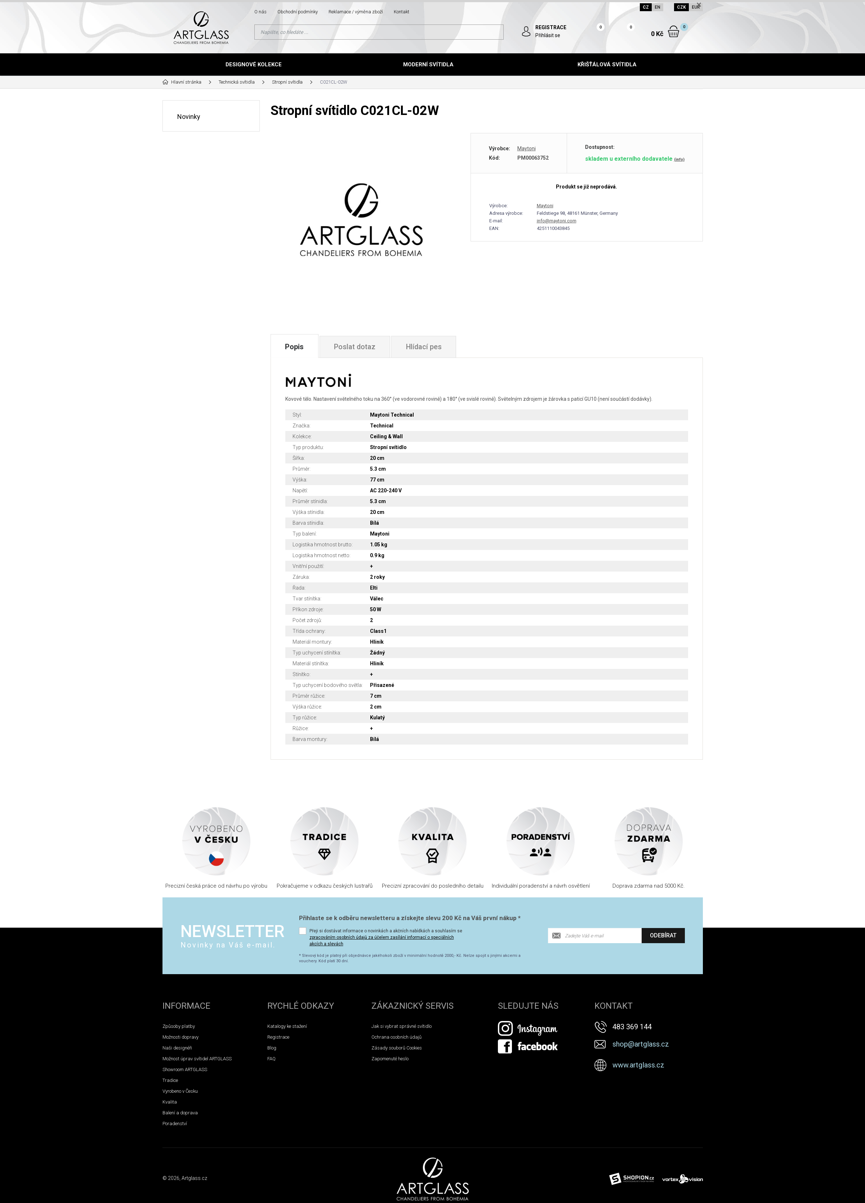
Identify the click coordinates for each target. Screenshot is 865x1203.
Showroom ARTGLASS (184, 1075)
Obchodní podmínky (297, 11)
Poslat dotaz (355, 355)
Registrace (278, 1043)
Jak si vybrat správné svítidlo (401, 1032)
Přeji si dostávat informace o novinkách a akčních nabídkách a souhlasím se (385, 943)
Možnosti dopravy (180, 1043)
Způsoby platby (178, 1032)
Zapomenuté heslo (390, 1064)
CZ (646, 7)
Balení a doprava (180, 1118)
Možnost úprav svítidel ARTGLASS (197, 1064)
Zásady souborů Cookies (396, 1053)
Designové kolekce (254, 64)
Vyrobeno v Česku (180, 1097)
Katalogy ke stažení (287, 1032)
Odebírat (663, 941)
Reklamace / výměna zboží (356, 11)
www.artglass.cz (638, 1070)
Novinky (188, 116)
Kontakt (401, 11)
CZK (681, 7)
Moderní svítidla (428, 64)
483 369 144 (632, 1032)
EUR (696, 7)
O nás (260, 11)
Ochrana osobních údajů (396, 1043)
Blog (271, 1053)
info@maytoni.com (556, 220)
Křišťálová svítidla (607, 64)
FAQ (271, 1064)
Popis (294, 355)
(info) (679, 159)
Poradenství (174, 1129)
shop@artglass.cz (640, 1050)
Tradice (170, 1086)
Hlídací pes (425, 355)
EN (657, 7)
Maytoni (526, 148)
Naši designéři (177, 1053)
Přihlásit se (548, 35)
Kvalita (169, 1107)
